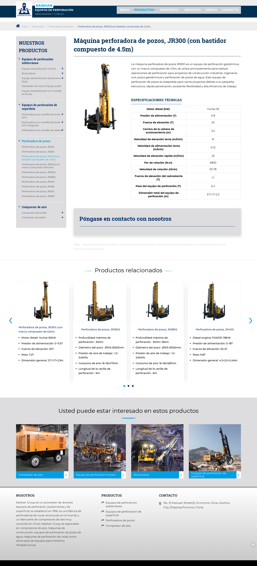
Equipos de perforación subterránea (37, 61)
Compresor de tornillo (34, 212)
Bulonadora (29, 73)
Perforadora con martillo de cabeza (42, 130)
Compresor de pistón (34, 217)
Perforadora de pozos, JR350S (39, 172)
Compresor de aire (34, 207)
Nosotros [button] (169, 12)
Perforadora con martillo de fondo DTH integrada (41, 124)
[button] (124, 386)
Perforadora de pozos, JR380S (39, 177)
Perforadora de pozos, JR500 (38, 191)
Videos (211, 12)
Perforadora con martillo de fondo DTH (41, 116)
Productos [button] (144, 12)
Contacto (230, 12)
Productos (38, 26)
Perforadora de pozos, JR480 (38, 186)
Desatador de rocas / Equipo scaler (41, 86)
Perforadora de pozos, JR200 (38, 147)
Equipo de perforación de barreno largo (41, 80)
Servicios (193, 12)
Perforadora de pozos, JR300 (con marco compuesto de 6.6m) (41, 166)
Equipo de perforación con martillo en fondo (42, 92)
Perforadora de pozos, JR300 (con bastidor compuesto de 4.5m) (41, 158)
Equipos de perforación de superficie (39, 107)
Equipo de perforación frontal (39, 68)
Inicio (125, 12)
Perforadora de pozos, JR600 (38, 196)
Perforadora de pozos (61, 26)
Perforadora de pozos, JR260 (38, 151)
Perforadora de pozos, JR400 (38, 181)
